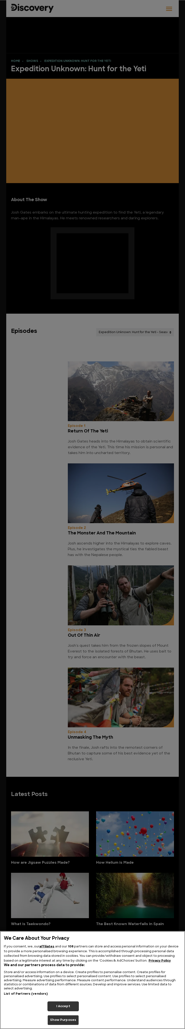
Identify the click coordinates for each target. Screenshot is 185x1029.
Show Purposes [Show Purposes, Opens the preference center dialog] (63, 1020)
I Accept (63, 1006)
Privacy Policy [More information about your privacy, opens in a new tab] (160, 960)
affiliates (46, 946)
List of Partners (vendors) (26, 993)
